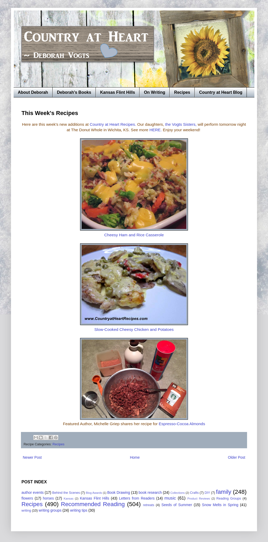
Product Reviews (198, 498)
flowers (27, 498)
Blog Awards (94, 492)
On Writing (154, 92)
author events (32, 492)
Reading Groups (228, 498)
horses (48, 498)
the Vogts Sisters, (181, 124)
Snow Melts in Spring (220, 505)
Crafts (194, 493)
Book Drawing (118, 492)
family (223, 492)
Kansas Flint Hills (117, 92)
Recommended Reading (93, 504)
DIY (207, 493)
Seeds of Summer (176, 505)
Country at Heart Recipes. (113, 124)
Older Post (236, 457)
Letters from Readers (137, 498)
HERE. (155, 130)
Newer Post (32, 457)
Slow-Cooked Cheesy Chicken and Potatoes (134, 329)
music (170, 498)
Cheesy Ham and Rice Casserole (134, 235)
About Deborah (33, 92)
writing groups (50, 510)
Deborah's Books (74, 92)
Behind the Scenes (66, 493)
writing (26, 510)
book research (150, 492)
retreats (148, 505)
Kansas (68, 498)
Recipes (182, 92)
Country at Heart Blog (220, 92)
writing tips (78, 510)
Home (134, 457)
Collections (177, 492)
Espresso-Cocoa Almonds (182, 423)
